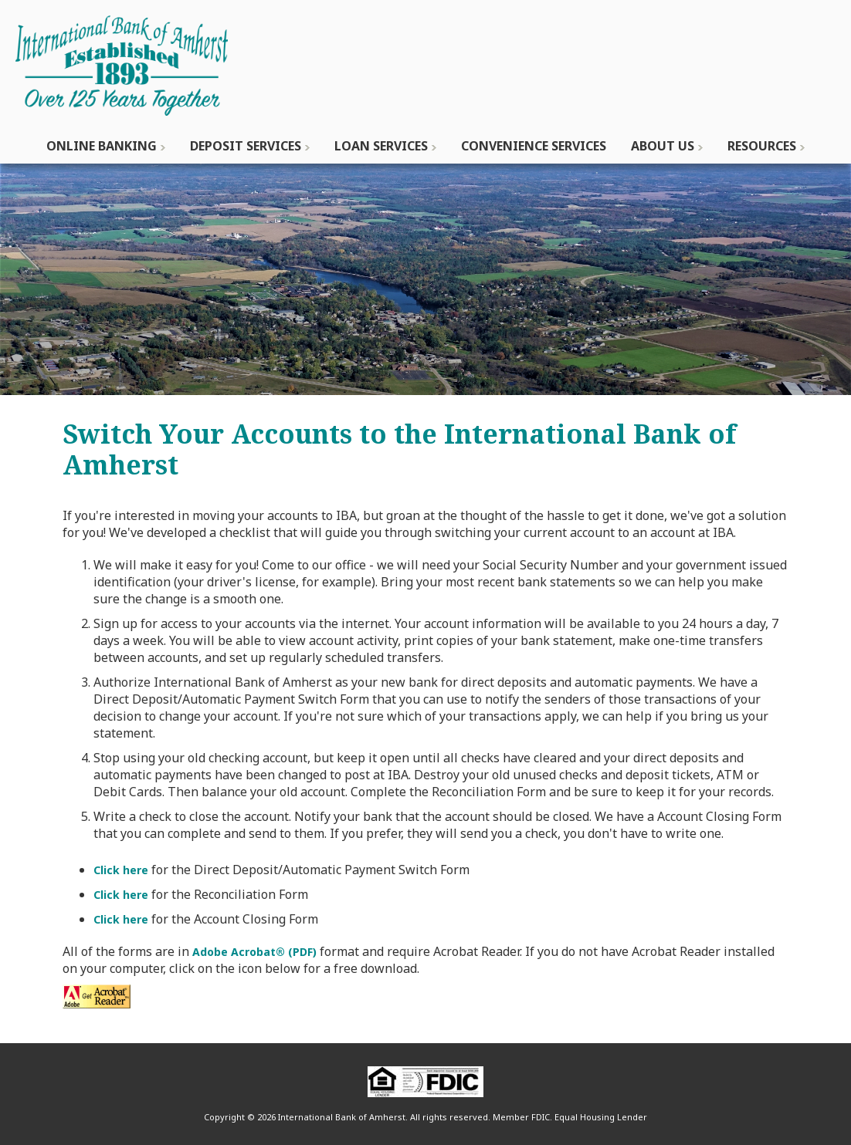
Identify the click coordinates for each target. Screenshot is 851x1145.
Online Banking (101, 145)
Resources (761, 145)
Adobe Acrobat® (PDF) (254, 951)
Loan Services (381, 145)
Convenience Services (533, 145)
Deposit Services (245, 145)
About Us (662, 145)
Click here (120, 870)
